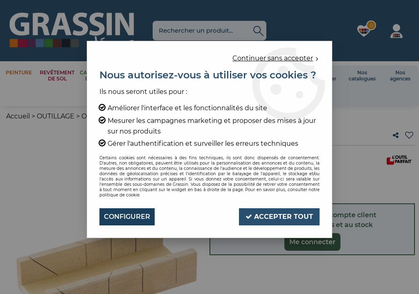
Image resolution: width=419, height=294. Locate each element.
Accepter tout (279, 216)
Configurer (127, 216)
